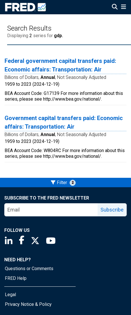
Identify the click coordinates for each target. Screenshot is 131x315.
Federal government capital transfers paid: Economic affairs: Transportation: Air (60, 65)
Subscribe (112, 210)
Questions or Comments (29, 268)
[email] (51, 210)
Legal (10, 294)
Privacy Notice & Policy (28, 304)
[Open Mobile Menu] (123, 7)
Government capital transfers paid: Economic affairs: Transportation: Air (64, 122)
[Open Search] (115, 7)
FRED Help (16, 278)
